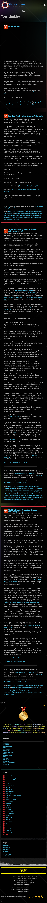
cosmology (27, 101)
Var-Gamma (25, 500)
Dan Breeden (9, 784)
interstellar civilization (13, 494)
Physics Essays (13, 693)
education (26, 486)
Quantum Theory (20, 105)
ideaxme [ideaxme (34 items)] (24, 728)
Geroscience (6, 845)
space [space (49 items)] (19, 732)
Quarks (14, 217)
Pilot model (16, 496)
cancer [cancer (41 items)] (22, 726)
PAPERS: (26, 889)
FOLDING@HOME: (14, 887)
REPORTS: (26, 885)
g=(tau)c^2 (38, 687)
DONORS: (18, 883)
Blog (23, 12)
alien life (5, 758)
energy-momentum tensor (23, 583)
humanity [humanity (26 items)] (21, 728)
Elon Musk (6, 750)
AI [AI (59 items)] (8, 725)
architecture (6, 761)
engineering (27, 212)
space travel (28, 103)
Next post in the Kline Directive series (14, 661)
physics (11, 103)
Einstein (27, 490)
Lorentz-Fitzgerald (28, 691)
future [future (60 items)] (43, 726)
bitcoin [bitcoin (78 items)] (11, 726)
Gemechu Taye (9, 789)
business (23, 101)
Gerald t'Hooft (36, 492)
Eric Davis (33, 687)
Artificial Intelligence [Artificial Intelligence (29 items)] (23, 724)
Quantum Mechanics (12, 105)
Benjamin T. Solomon (11, 101)
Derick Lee (8, 807)
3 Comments (12, 695)
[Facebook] (30, 896)
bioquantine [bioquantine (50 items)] (29, 724)
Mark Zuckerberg (7, 755)
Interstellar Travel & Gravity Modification (15, 482)
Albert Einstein (18, 687)
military (37, 212)
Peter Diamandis (7, 746)
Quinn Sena (8, 782)
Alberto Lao (8, 809)
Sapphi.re (24, 897)
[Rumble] (42, 896)
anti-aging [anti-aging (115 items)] (17, 725)
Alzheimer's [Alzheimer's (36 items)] (11, 724)
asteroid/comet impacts (9, 762)
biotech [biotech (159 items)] (40, 725)
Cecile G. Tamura (10, 803)
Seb (6, 823)
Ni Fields (40, 691)
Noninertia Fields (7, 693)
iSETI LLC (40, 475)
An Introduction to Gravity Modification (25, 473)
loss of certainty (35, 691)
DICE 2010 (17, 432)
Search (44, 705)
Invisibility (35, 215)
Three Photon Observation (18, 500)
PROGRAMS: (26, 887)
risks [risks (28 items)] (13, 732)
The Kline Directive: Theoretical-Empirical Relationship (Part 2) (22, 511)
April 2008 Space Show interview (23, 290)
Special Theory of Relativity (36, 217)
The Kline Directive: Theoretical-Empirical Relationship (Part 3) (22, 230)
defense (31, 101)
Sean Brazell (9, 815)
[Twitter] (33, 896)
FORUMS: (20, 892)
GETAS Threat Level (23, 871)
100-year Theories (22, 488)
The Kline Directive (35, 498)
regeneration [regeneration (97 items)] (6, 732)
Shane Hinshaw (9, 811)
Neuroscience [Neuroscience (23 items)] (28, 730)
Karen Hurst (8, 793)
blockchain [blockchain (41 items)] (15, 726)
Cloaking (22, 214)
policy (12, 488)
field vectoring (20, 492)
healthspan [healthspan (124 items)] (16, 728)
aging (4, 756)
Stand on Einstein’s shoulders (26, 498)
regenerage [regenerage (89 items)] (39, 730)
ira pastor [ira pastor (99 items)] (41, 728)
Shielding (28, 217)
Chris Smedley (9, 833)
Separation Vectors (22, 217)
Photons (10, 217)
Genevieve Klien (9, 776)
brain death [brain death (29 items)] (19, 726)
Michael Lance (9, 825)
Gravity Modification (37, 103)
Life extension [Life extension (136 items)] (9, 730)
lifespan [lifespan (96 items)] (16, 730)
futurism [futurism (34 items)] (4, 728)
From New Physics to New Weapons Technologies (25, 116)
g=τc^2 (5, 689)
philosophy (6, 488)
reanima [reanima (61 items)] (34, 730)
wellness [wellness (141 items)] (42, 732)
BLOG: (25, 881)
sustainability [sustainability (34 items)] (23, 732)
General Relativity (10, 689)
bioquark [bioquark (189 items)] (35, 725)
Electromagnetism (27, 214)
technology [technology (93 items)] (29, 732)
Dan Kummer (9, 797)
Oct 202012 (5, 230)
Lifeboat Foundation (10, 897)
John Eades (28, 494)
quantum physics (16, 103)
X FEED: (14, 881)
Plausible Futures (7, 853)
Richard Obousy (31, 693)
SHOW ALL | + (5, 835)
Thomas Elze (10, 500)
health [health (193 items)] (11, 728)
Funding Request (14, 26)
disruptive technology (37, 101)
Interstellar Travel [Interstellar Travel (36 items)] (36, 728)
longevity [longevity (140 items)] (21, 730)
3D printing (6, 743)
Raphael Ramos (10, 813)
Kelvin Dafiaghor (10, 791)
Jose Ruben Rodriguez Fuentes (13, 795)
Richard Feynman (36, 496)
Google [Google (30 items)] (7, 728)
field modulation (14, 492)
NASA (8, 496)
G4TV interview (32, 292)
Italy (25, 494)
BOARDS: (26, 883)
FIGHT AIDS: (16, 885)
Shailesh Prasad (10, 785)
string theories (37, 693)
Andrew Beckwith (30, 488)
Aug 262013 (5, 116)
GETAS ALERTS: (27, 878)
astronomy (19, 101)
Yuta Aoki (8, 805)
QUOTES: (26, 892)
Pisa (19, 496)
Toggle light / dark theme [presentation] (45, 5)
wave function (16, 219)
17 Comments (30, 500)
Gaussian (12, 215)
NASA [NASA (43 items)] (25, 730)
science (21, 103)
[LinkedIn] (36, 896)
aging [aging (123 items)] (6, 725)
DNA (4, 747)
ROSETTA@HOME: (14, 889)
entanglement (34, 214)
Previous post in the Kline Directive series (15, 462)
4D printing (6, 744)
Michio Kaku (6, 105)
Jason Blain (9, 827)
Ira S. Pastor (9, 831)
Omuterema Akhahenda (11, 799)
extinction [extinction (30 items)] (40, 726)
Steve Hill (8, 819)
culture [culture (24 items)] (30, 726)
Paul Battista (9, 787)
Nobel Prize (12, 496)
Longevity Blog (7, 847)
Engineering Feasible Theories (35, 490)
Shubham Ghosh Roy (11, 780)
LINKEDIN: (14, 878)
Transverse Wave (10, 219)
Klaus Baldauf (9, 801)
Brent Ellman (9, 821)
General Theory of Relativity (19, 215)
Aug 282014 (5, 26)
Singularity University (8, 752)
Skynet (5, 753)
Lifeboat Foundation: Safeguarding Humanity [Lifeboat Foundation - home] (20, 5)
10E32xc (13, 687)
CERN (11, 490)
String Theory (35, 105)
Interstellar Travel (20, 494)
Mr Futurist (6, 849)
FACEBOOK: (14, 876)
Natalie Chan (9, 817)
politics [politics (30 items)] (31, 730)
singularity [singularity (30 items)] (16, 732)
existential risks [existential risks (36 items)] (35, 726)
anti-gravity (6, 759)
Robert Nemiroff (30, 105)
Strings (5, 219)
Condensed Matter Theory (17, 490)
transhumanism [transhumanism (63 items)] (35, 732)
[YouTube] (39, 896)
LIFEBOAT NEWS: (27, 876)
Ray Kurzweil (6, 749)
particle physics (36, 486)
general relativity (7, 103)
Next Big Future (7, 851)
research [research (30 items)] (11, 732)
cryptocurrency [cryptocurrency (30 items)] (26, 726)
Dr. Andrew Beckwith (13, 416)
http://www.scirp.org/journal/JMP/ (29, 186)
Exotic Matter (39, 214)
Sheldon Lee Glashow (11, 498)
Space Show (18, 498)
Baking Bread (17, 214)
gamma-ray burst (7, 215)
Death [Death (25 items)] (31, 726)
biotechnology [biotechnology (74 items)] (6, 726)
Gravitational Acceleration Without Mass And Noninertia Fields (21, 602)
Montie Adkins (9, 829)
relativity (25, 105)
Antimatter (35, 488)
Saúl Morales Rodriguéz (12, 778)
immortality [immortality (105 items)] (29, 728)
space (25, 103)
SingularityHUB (7, 855)
